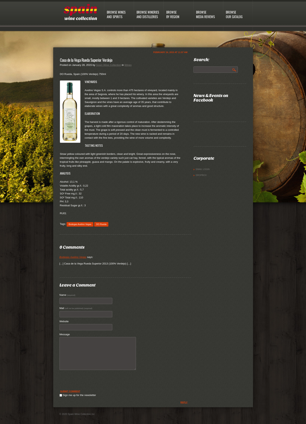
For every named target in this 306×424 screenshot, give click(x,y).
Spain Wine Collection (108, 65)
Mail (76, 308)
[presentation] (89, 381)
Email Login (203, 169)
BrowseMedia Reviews (205, 14)
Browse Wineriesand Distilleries (148, 14)
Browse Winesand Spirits (116, 14)
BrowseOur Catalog (234, 14)
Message (65, 334)
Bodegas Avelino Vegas (80, 224)
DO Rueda (101, 224)
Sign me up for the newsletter (78, 395)
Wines (128, 65)
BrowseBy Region (172, 14)
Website (64, 321)
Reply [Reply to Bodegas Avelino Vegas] (184, 402)
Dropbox (201, 175)
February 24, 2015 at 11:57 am (170, 52)
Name (67, 294)
